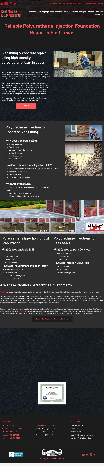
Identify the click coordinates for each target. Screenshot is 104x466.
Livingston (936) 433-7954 (46, 426)
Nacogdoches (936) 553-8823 (12, 429)
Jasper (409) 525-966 (44, 432)
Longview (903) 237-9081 (11, 435)
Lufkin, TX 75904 (77, 429)
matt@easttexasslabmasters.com (83, 435)
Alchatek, (3, 292)
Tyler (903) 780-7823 (9, 432)
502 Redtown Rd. (77, 426)
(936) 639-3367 (76, 432)
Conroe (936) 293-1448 (44, 435)
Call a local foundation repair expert (14, 98)
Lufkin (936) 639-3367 (10, 426)
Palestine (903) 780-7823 (11, 438)
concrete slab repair (11, 74)
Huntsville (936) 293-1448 (46, 429)
